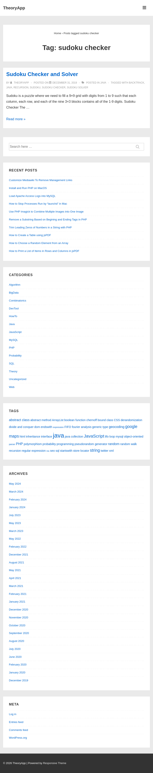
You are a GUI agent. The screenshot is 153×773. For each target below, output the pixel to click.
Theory (13, 371)
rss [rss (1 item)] (47, 451)
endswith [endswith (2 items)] (46, 427)
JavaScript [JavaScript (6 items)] (94, 436)
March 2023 (16, 531)
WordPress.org (18, 737)
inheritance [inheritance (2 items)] (33, 436)
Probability (15, 355)
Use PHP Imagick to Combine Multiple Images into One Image (46, 211)
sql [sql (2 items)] (57, 450)
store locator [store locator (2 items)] (81, 450)
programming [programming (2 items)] (65, 444)
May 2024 (15, 483)
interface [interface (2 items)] (46, 436)
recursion (21, 87)
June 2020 (15, 656)
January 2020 (17, 672)
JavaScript (15, 332)
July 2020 (15, 648)
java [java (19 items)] (58, 435)
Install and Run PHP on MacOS (28, 188)
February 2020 (18, 664)
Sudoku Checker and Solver (42, 74)
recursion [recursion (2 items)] (15, 450)
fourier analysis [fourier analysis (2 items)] (81, 427)
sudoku (35, 87)
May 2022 (15, 538)
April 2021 (15, 578)
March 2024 (16, 491)
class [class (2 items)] (109, 420)
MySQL (13, 339)
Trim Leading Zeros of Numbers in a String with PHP (40, 227)
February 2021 (18, 593)
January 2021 (17, 601)
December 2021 (18, 554)
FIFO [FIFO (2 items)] (67, 427)
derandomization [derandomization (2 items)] (131, 420)
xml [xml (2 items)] (111, 450)
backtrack (136, 82)
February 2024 (18, 499)
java (9, 87)
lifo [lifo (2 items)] (107, 436)
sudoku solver (77, 87)
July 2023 (15, 515)
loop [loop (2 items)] (112, 436)
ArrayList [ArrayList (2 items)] (57, 420)
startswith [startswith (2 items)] (66, 450)
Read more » (16, 119)
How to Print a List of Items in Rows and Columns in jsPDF (44, 251)
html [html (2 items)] (22, 436)
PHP (12, 347)
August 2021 (16, 562)
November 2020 (18, 617)
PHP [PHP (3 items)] (19, 444)
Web (12, 387)
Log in (12, 714)
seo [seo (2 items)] (52, 450)
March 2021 (16, 586)
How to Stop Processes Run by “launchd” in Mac (38, 203)
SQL (11, 363)
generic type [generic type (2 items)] (100, 427)
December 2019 (18, 680)
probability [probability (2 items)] (49, 444)
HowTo (13, 316)
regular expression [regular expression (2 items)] (34, 450)
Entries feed (16, 722)
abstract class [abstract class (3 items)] (19, 420)
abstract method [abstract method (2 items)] (40, 420)
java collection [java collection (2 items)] (74, 436)
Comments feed (18, 730)
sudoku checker (53, 87)
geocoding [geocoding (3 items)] (117, 427)
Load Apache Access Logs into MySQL (32, 196)
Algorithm (14, 284)
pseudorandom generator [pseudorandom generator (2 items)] (90, 444)
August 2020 (16, 641)
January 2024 (17, 507)
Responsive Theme (54, 763)
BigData (14, 292)
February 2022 (18, 546)
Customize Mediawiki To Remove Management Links (40, 180)
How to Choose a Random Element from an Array (38, 243)
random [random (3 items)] (114, 444)
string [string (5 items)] (95, 450)
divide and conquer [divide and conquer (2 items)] (21, 427)
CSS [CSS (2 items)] (117, 420)
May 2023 (15, 523)
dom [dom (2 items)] (37, 427)
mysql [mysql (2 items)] (119, 436)
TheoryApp (14, 8)
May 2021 (15, 570)
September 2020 (19, 633)
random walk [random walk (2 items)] (128, 444)
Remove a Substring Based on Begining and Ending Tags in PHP (48, 219)
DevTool (14, 308)
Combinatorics (17, 300)
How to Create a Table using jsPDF (30, 235)
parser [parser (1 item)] (12, 444)
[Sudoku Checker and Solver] (64, 82)
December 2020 (18, 609)
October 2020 (17, 625)
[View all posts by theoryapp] (20, 82)
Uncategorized (17, 379)
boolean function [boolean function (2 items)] (75, 420)
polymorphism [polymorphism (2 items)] (33, 444)
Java (103, 82)
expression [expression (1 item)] (58, 427)
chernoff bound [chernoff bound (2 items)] (96, 420)
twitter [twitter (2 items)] (104, 450)
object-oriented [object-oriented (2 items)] (133, 436)
